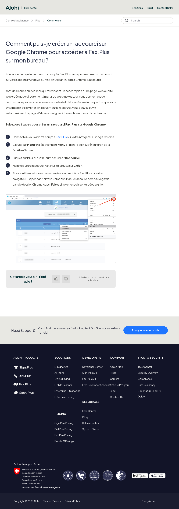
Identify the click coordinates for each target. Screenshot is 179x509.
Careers (114, 378)
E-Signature (61, 366)
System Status (90, 429)
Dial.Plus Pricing (63, 429)
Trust (150, 7)
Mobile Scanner (63, 384)
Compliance (145, 378)
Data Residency (147, 384)
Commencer (54, 20)
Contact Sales (165, 7)
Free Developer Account (96, 384)
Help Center (89, 410)
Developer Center (92, 366)
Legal (113, 390)
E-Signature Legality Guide (149, 393)
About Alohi (116, 366)
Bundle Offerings (64, 441)
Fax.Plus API (89, 378)
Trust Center (145, 366)
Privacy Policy (72, 501)
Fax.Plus (61, 137)
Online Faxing (62, 378)
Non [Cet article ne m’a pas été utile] (66, 279)
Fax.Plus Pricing (63, 435)
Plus (37, 20)
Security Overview (148, 372)
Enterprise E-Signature (67, 390)
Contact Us (116, 397)
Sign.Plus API (89, 372)
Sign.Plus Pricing (64, 423)
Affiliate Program (120, 384)
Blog (85, 417)
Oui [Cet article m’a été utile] (56, 279)
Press (113, 372)
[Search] (147, 20)
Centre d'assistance (17, 20)
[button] (147, 501)
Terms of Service (52, 501)
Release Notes (90, 423)
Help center (30, 7)
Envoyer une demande (145, 332)
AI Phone (60, 372)
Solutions (137, 7)
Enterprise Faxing (64, 397)
